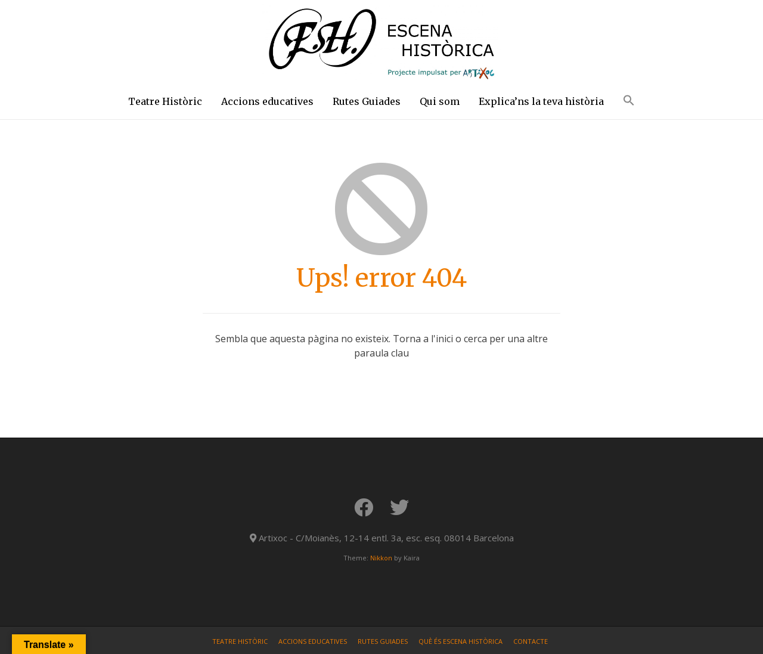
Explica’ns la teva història (541, 101)
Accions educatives (267, 101)
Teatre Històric (165, 101)
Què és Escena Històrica (460, 641)
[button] (628, 102)
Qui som (440, 101)
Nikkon (381, 557)
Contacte (530, 641)
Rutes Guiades (367, 101)
